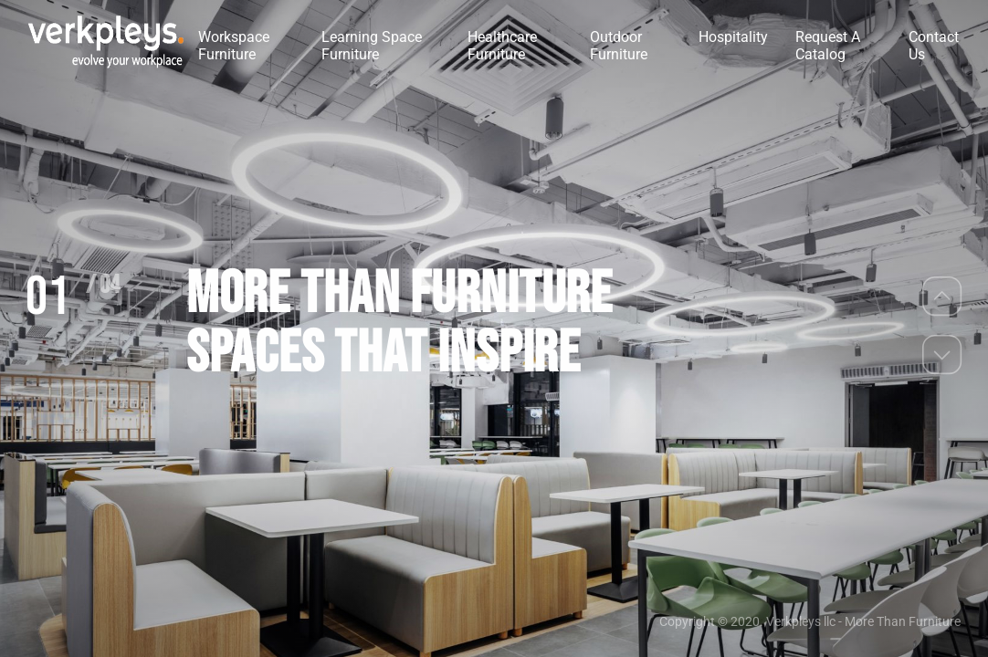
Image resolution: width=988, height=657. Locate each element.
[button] (942, 295)
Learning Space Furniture (371, 45)
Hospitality (733, 37)
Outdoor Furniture (618, 45)
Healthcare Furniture (502, 45)
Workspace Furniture (233, 45)
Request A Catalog (827, 45)
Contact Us (934, 45)
